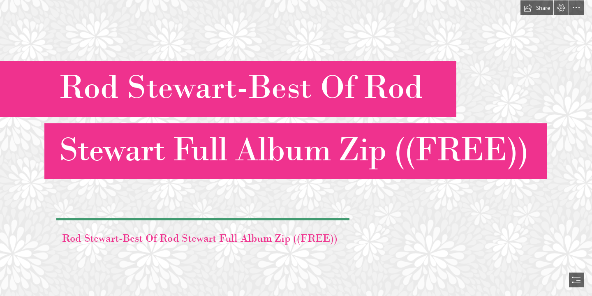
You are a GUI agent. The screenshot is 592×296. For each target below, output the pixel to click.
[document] (296, 148)
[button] (536, 7)
